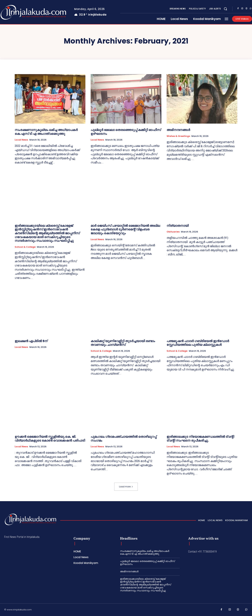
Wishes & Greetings (178, 136)
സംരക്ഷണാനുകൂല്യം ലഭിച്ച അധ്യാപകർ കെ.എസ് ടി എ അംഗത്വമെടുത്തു (46, 132)
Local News (21, 139)
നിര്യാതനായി (178, 225)
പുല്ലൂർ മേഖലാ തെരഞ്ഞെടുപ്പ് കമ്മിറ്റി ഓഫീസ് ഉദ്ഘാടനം (126, 132)
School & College (25, 247)
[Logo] (30, 519)
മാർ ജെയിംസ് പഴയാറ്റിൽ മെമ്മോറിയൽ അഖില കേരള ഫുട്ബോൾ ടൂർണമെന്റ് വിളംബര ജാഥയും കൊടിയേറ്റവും (125, 229)
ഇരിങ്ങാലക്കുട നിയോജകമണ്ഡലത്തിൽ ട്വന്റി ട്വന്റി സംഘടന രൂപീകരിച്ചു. (200, 438)
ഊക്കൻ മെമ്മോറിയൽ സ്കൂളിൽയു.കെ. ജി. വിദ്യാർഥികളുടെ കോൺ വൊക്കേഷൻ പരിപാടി (50, 438)
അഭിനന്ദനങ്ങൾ (178, 130)
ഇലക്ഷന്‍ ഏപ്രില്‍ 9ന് (31, 341)
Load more (126, 486)
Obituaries (173, 231)
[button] (225, 9)
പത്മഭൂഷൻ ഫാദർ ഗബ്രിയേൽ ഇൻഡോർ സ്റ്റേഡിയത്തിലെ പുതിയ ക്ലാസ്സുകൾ (198, 343)
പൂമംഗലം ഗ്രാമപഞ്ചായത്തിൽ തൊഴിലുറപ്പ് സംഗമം (123, 438)
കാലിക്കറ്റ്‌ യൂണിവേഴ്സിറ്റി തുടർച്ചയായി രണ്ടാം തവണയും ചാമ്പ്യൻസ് (123, 343)
